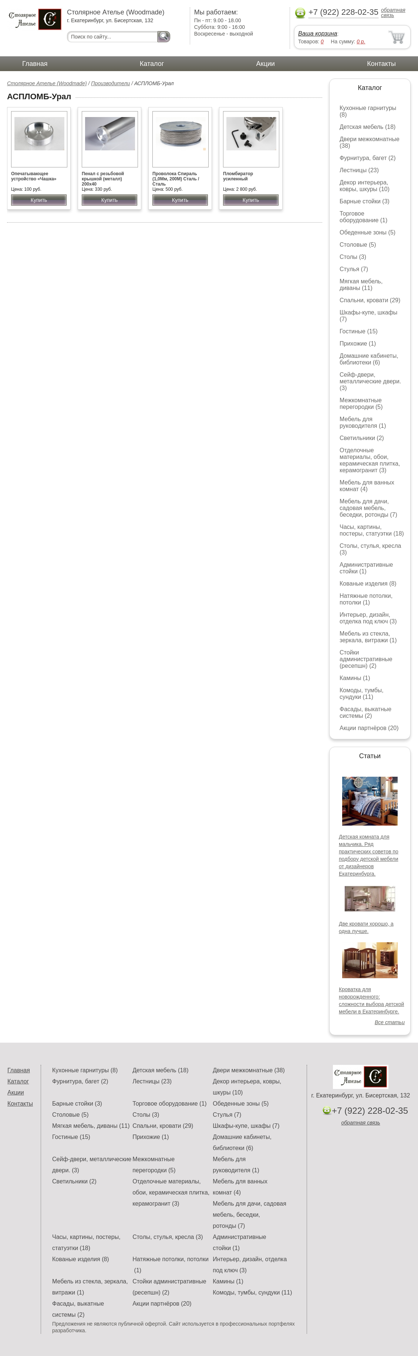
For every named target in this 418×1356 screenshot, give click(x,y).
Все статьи (390, 1022)
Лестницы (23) (359, 170)
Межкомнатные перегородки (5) (361, 403)
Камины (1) (355, 678)
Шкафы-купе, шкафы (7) (246, 1126)
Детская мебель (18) (367, 127)
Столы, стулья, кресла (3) (167, 1237)
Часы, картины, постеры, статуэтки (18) (372, 530)
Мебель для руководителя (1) (363, 422)
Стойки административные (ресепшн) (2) (366, 659)
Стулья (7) (354, 269)
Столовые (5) (358, 244)
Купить (39, 200)
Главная (35, 63)
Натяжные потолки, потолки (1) (366, 599)
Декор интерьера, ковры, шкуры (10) (365, 185)
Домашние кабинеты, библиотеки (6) (369, 359)
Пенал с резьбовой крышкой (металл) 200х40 (103, 179)
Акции (265, 63)
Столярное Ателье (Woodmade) (47, 83)
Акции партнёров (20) (369, 728)
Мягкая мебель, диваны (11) (361, 284)
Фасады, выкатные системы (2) (365, 712)
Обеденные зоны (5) (367, 232)
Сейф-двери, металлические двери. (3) (370, 381)
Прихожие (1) (358, 343)
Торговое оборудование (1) (363, 216)
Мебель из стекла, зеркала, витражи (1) (368, 636)
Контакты (381, 63)
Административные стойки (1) (366, 568)
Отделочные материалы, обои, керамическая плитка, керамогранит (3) (370, 460)
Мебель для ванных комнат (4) (367, 485)
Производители (110, 83)
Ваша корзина (317, 33)
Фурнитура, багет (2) (368, 158)
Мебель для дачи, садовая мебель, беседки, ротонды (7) (368, 508)
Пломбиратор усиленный (238, 176)
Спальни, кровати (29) (370, 300)
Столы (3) (353, 257)
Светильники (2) (362, 438)
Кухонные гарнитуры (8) (85, 1070)
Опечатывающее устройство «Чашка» (34, 176)
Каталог (152, 63)
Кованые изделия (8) (368, 583)
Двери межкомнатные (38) (249, 1070)
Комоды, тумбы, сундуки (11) (362, 693)
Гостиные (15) (359, 331)
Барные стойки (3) (365, 201)
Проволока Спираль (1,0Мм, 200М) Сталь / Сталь (175, 179)
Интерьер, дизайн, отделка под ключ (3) (368, 618)
